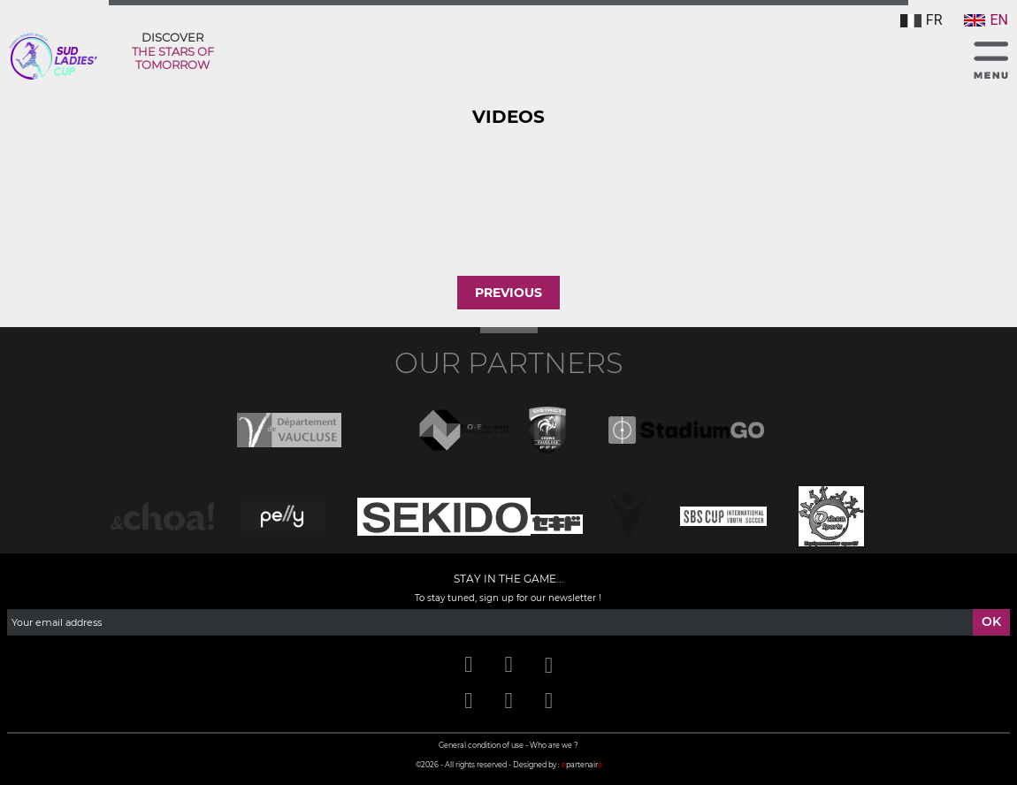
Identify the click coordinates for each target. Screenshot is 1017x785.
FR (921, 19)
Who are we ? (554, 745)
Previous (508, 293)
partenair (582, 764)
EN (986, 19)
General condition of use (481, 745)
